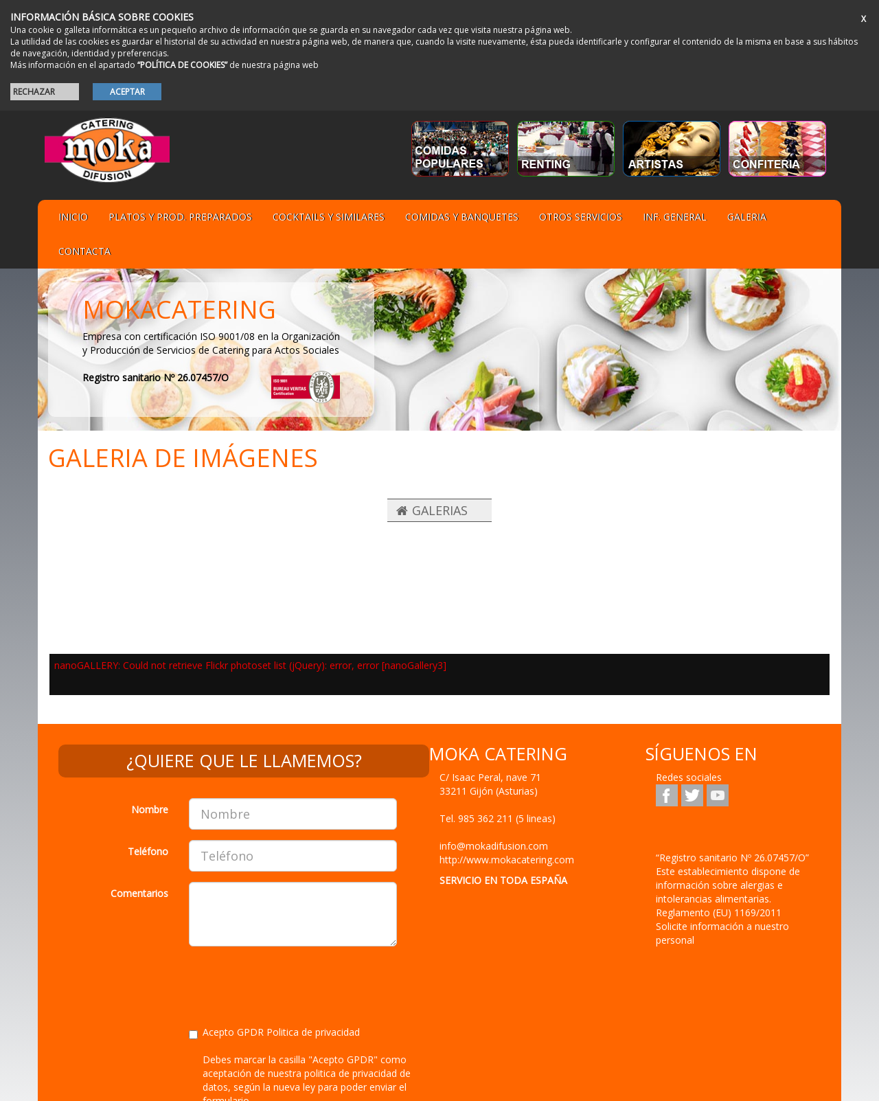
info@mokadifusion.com (494, 845)
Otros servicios (580, 216)
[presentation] (293, 983)
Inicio (73, 216)
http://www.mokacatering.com (507, 859)
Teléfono (148, 851)
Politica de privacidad (313, 1031)
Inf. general (675, 216)
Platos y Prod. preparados (180, 216)
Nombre (149, 809)
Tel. (498, 818)
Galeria (746, 216)
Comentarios (139, 893)
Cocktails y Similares (329, 216)
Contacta (84, 251)
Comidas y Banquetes (461, 216)
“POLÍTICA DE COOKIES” (182, 65)
